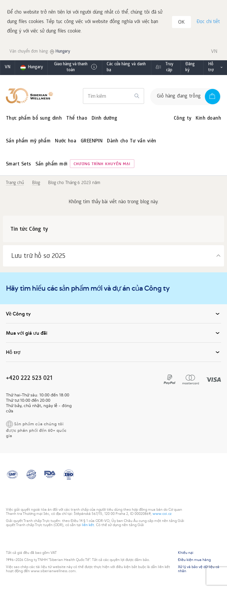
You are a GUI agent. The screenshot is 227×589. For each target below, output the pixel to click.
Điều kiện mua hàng (194, 561)
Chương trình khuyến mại (102, 165)
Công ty (182, 120)
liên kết (88, 526)
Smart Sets (18, 165)
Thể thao (76, 120)
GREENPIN (92, 143)
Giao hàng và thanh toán (76, 68)
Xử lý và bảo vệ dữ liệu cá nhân (198, 570)
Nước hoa (65, 143)
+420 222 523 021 (29, 379)
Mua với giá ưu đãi (113, 334)
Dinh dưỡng (104, 120)
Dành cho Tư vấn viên (131, 143)
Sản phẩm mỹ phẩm (28, 143)
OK (182, 23)
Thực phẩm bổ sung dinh (34, 120)
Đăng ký (190, 68)
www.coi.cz (162, 514)
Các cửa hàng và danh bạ (126, 68)
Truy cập (169, 68)
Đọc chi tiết (208, 22)
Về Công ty (113, 314)
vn (7, 68)
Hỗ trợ (211, 68)
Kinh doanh (208, 120)
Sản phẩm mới (51, 165)
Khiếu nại (185, 554)
